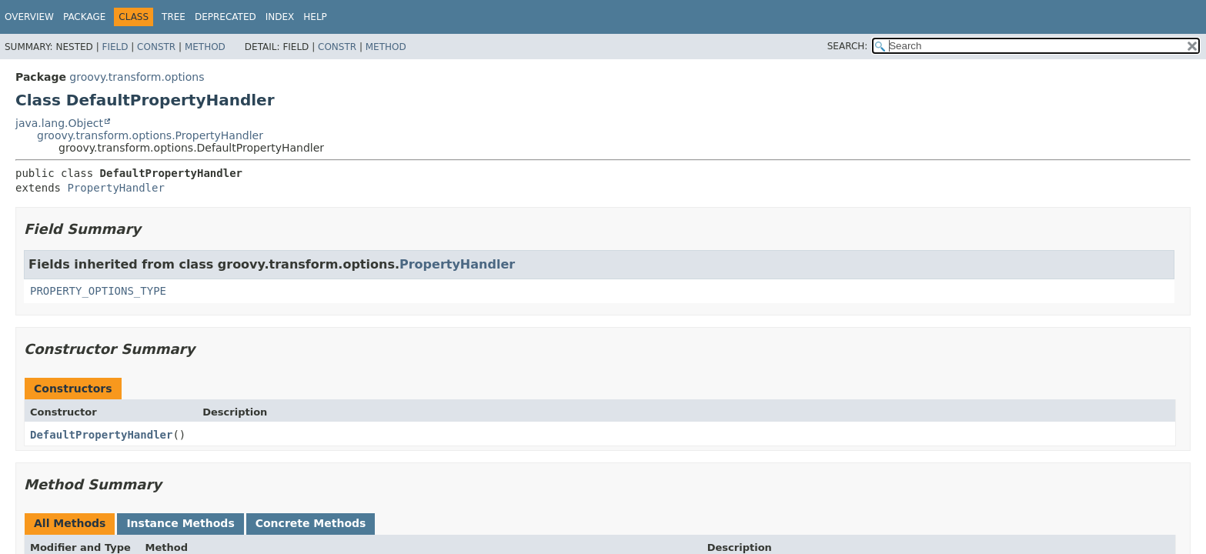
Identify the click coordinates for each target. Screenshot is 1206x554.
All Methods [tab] (69, 523)
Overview (29, 17)
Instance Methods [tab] (180, 523)
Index (280, 17)
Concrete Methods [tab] (311, 523)
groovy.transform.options (136, 77)
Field (115, 47)
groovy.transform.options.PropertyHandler (150, 135)
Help (315, 17)
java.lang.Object (59, 123)
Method (205, 47)
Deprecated (225, 17)
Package (84, 17)
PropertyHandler (115, 188)
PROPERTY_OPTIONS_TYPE (98, 291)
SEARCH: (847, 46)
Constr (156, 47)
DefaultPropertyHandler (101, 435)
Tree (173, 17)
